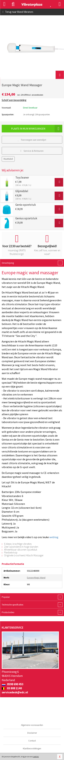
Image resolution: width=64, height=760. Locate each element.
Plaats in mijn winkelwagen (36, 128)
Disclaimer (32, 732)
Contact (32, 740)
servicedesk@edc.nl (15, 692)
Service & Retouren (32, 150)
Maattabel (8, 158)
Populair (32, 597)
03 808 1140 (12, 688)
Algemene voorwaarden (32, 725)
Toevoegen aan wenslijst (32, 139)
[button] (59, 75)
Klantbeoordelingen (32, 748)
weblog (53, 537)
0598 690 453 (12, 684)
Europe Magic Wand (36, 577)
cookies (36, 756)
